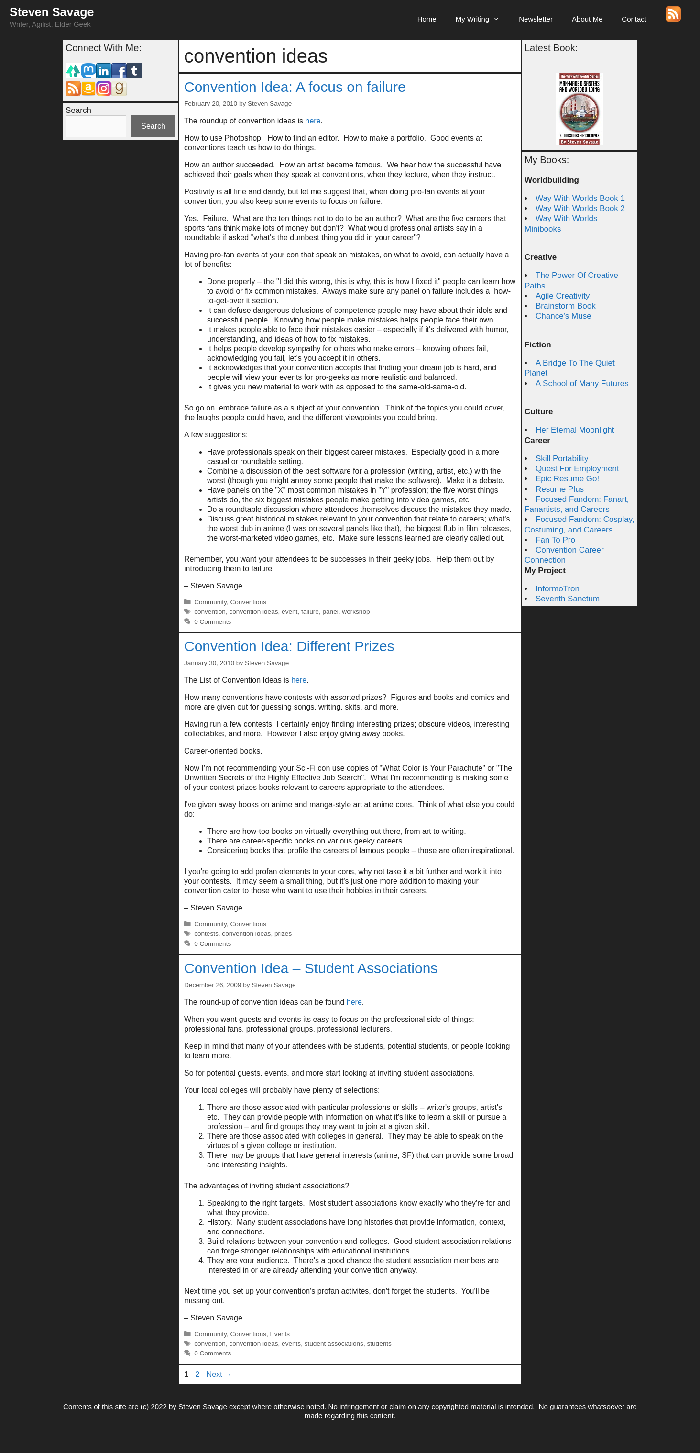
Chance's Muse (563, 316)
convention (210, 611)
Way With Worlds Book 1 (580, 198)
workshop (356, 611)
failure (310, 611)
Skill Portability (562, 458)
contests (206, 933)
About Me (587, 19)
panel (331, 611)
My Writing (483, 19)
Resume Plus (560, 489)
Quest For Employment (577, 468)
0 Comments (212, 621)
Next (219, 1374)
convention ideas (253, 611)
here (313, 121)
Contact (634, 19)
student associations (334, 1343)
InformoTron (558, 588)
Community (210, 602)
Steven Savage (52, 12)
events (291, 1343)
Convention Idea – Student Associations (311, 968)
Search (78, 110)
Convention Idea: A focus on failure (295, 87)
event (289, 611)
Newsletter (536, 19)
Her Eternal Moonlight (575, 429)
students (379, 1343)
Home (427, 19)
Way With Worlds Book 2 (580, 208)
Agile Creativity (563, 295)
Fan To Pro (555, 539)
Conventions (248, 602)
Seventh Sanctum (568, 598)
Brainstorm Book (566, 306)
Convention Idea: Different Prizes (289, 646)
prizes (283, 933)
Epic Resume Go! (567, 478)
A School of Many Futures (582, 383)
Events (280, 1334)
